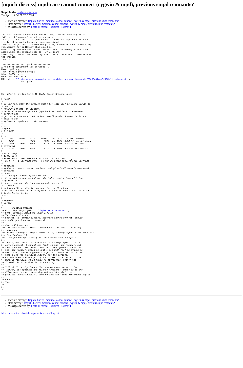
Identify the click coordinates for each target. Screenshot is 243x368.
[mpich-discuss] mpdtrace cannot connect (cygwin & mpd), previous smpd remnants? (73, 20)
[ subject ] (55, 26)
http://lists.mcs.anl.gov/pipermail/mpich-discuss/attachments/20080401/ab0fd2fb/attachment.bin (69, 88)
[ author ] (66, 26)
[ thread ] (44, 26)
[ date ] (35, 26)
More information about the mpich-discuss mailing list (30, 365)
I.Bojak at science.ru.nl (52, 245)
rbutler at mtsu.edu (27, 12)
